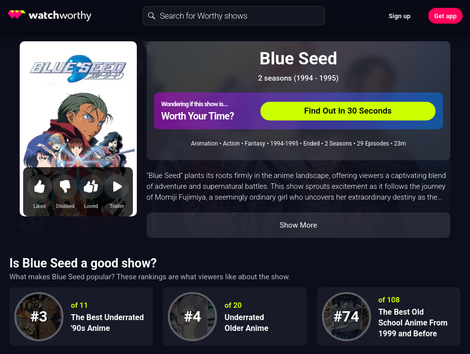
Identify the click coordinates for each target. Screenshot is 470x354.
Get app (445, 16)
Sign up (399, 16)
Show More (298, 225)
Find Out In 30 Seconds (348, 111)
